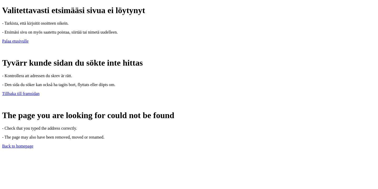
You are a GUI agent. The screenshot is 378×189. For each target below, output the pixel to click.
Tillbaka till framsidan (21, 93)
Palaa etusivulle (15, 41)
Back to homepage (17, 146)
